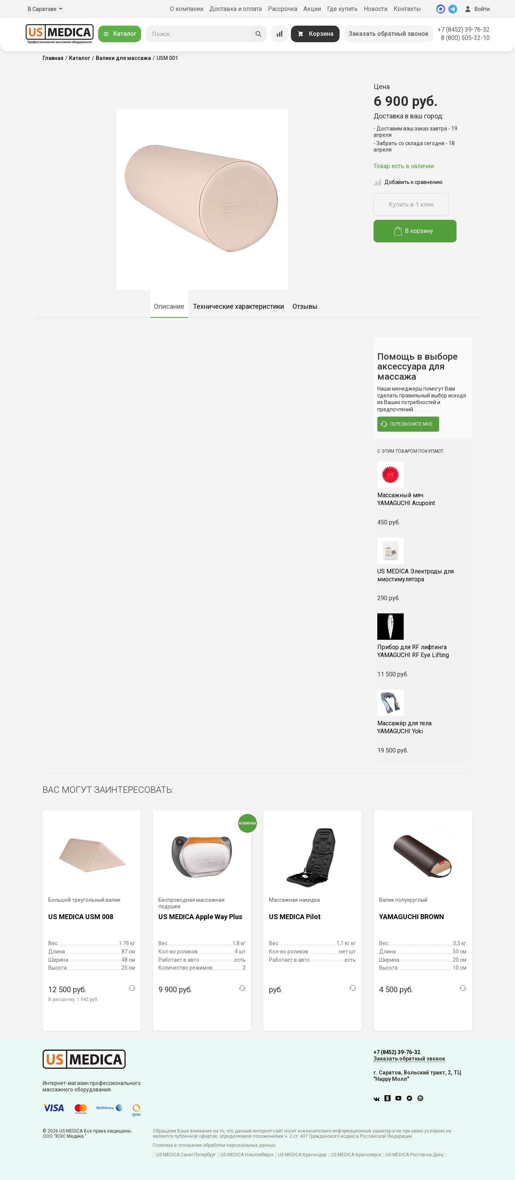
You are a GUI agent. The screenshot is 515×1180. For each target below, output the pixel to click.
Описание (169, 306)
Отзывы (305, 306)
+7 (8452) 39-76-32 (464, 29)
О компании (186, 8)
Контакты (407, 8)
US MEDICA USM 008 (80, 917)
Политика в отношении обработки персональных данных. (215, 1145)
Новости (375, 8)
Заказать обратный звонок (389, 33)
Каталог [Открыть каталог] (120, 33)
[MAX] (440, 9)
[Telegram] (452, 9)
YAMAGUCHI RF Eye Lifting (423, 651)
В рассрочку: (73, 999)
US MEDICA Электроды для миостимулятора (415, 575)
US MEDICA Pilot (295, 917)
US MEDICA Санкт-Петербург (186, 1154)
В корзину (413, 231)
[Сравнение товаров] (279, 34)
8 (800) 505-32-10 (465, 37)
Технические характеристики (238, 306)
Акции (312, 8)
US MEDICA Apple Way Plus (200, 917)
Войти (476, 9)
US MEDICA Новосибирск (247, 1154)
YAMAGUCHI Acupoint (423, 499)
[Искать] (258, 34)
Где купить (342, 8)
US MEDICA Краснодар (302, 1154)
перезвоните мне (406, 424)
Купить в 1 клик (411, 204)
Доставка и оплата (235, 8)
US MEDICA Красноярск (356, 1154)
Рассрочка (282, 8)
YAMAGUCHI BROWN (411, 917)
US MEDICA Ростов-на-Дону (415, 1154)
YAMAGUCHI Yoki (423, 727)
